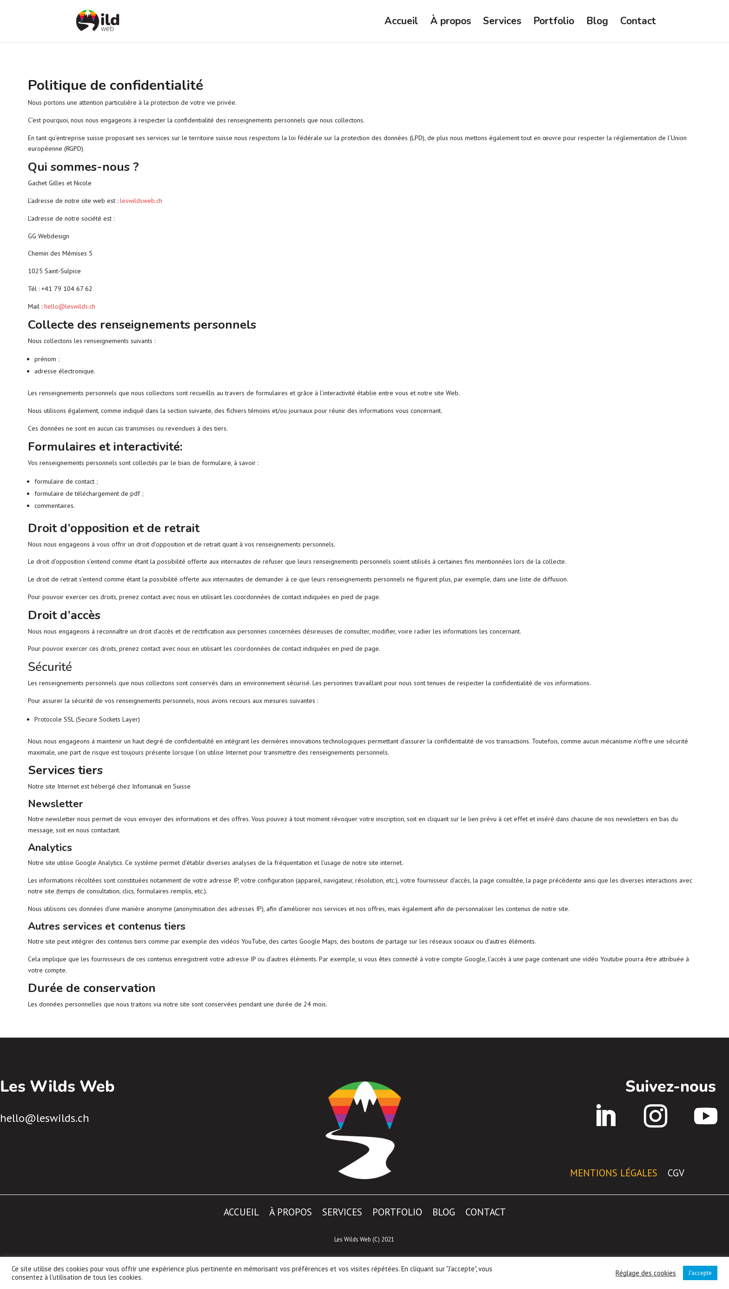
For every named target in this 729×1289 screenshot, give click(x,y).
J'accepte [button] (700, 1273)
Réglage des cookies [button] (646, 1273)
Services (502, 22)
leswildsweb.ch (141, 200)
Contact (638, 22)
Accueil (401, 22)
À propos (450, 22)
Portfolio (553, 22)
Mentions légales (613, 1171)
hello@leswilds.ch (69, 306)
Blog (597, 22)
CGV (676, 1171)
